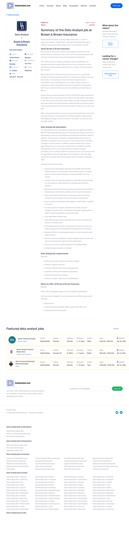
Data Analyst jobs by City (16, 513)
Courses (50, 6)
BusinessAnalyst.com (110, 74)
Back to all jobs (12, 15)
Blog (65, 6)
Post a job (116, 6)
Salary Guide (110, 44)
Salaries (84, 6)
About (58, 6)
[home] (18, 5)
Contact (92, 6)
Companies (73, 6)
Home (41, 6)
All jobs (116, 329)
